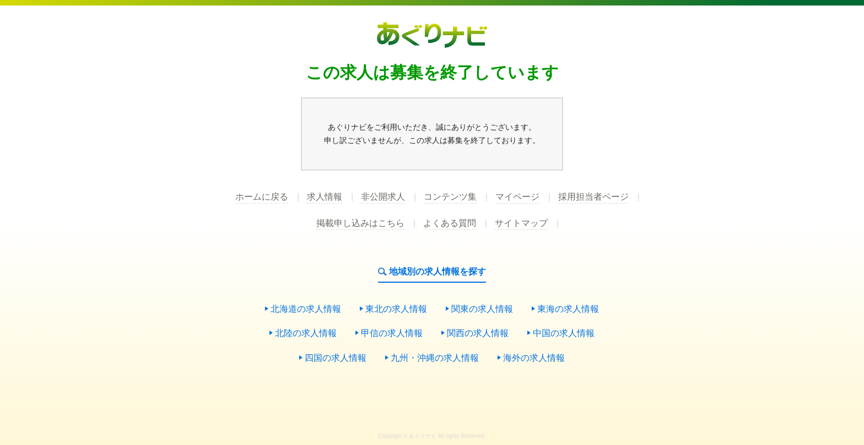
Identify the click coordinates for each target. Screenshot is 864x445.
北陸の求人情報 (306, 333)
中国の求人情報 (564, 333)
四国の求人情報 (335, 358)
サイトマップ (521, 223)
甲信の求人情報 (392, 333)
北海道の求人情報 (306, 309)
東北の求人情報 (396, 309)
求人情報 (324, 197)
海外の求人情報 (534, 358)
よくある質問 (449, 223)
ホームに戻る (261, 197)
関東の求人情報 (482, 309)
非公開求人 (383, 197)
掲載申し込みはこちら (360, 223)
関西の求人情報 (478, 333)
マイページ (517, 197)
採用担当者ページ (593, 197)
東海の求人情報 (568, 309)
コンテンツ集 (450, 197)
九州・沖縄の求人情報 (435, 358)
